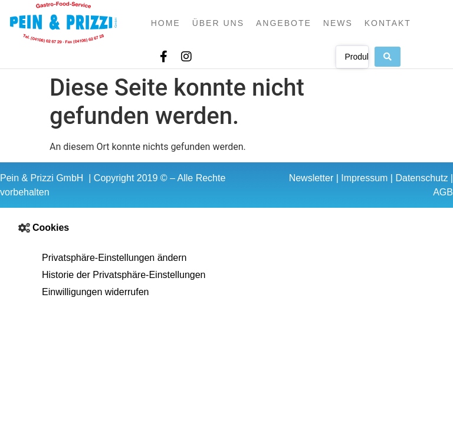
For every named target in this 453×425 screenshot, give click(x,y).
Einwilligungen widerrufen (95, 292)
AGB (443, 192)
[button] (226, 227)
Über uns (218, 23)
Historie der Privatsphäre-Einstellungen (123, 275)
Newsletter (311, 178)
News (338, 23)
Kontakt (388, 23)
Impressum (364, 178)
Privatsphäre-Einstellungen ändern (114, 258)
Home (165, 23)
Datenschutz (421, 178)
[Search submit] (388, 57)
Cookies (50, 228)
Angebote (283, 23)
